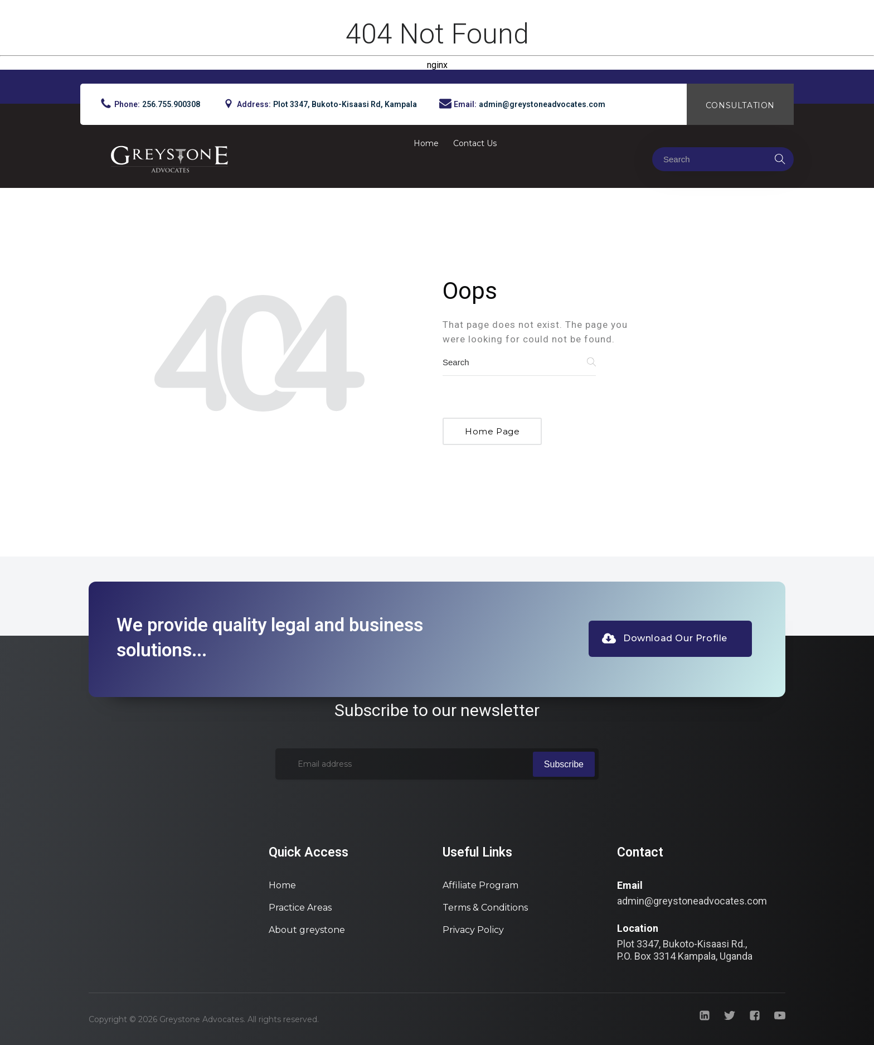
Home (426, 143)
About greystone (307, 930)
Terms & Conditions (485, 907)
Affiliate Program (480, 885)
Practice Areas (300, 907)
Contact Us (475, 143)
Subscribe (564, 764)
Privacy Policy (473, 930)
